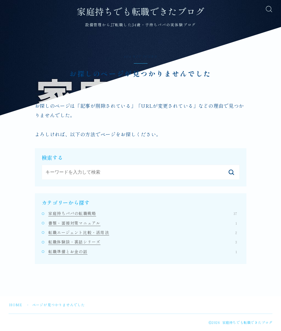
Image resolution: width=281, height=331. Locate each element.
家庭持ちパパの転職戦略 (142, 213)
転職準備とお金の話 (142, 251)
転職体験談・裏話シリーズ (142, 242)
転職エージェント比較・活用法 (142, 232)
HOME (16, 304)
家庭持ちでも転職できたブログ (141, 12)
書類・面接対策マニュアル (142, 223)
